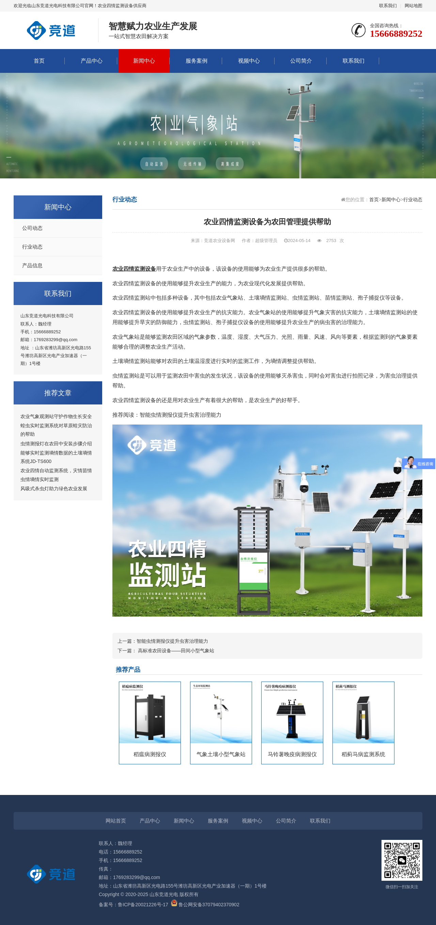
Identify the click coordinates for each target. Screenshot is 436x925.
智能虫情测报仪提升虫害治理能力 (180, 415)
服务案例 (196, 61)
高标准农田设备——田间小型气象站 (176, 650)
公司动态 (32, 228)
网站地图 (413, 5)
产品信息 (32, 265)
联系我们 (388, 5)
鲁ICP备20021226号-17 (143, 904)
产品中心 (92, 61)
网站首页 (116, 821)
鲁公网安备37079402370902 (205, 904)
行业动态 (32, 247)
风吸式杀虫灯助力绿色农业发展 (53, 488)
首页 (39, 61)
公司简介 (301, 61)
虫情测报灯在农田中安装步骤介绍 (56, 443)
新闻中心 (144, 61)
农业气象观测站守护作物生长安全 (56, 416)
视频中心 (249, 61)
